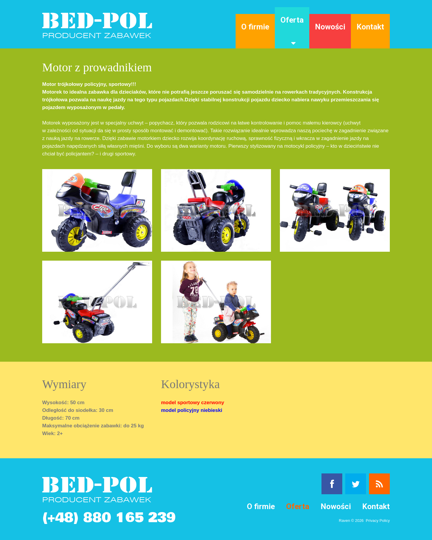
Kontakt (370, 26)
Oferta (292, 19)
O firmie (255, 26)
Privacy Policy (378, 520)
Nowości (330, 26)
